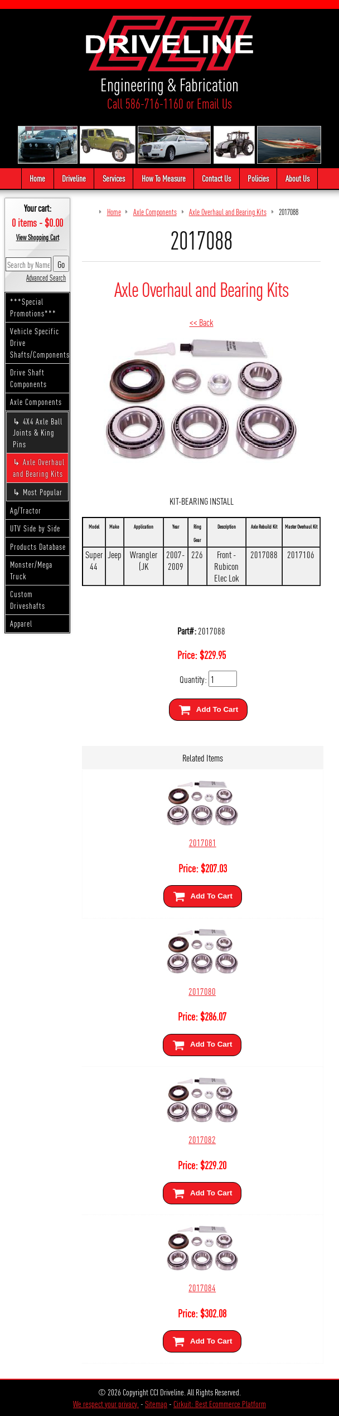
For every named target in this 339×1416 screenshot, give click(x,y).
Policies (258, 178)
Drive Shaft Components (28, 378)
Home (37, 178)
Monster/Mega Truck (31, 570)
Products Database (38, 546)
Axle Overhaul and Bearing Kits (39, 467)
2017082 (202, 1138)
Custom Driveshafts (27, 599)
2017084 (202, 1287)
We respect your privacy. (106, 1403)
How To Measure (164, 178)
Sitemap (156, 1403)
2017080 (202, 990)
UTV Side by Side (35, 528)
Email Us (214, 103)
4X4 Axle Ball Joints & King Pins (37, 433)
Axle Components (36, 401)
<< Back (202, 321)
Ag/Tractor (25, 510)
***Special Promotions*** (33, 307)
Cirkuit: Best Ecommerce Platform (219, 1403)
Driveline (74, 178)
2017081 (202, 842)
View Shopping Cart (37, 237)
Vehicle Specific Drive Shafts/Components (40, 342)
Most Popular (42, 491)
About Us (297, 178)
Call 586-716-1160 (145, 103)
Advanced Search (46, 277)
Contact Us (216, 178)
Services (114, 178)
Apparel (21, 623)
